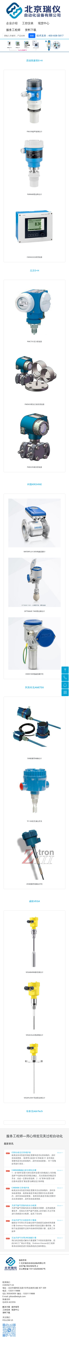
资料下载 (30, 29)
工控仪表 (27, 23)
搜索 (32, 35)
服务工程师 (13, 29)
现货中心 (43, 23)
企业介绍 (12, 23)
